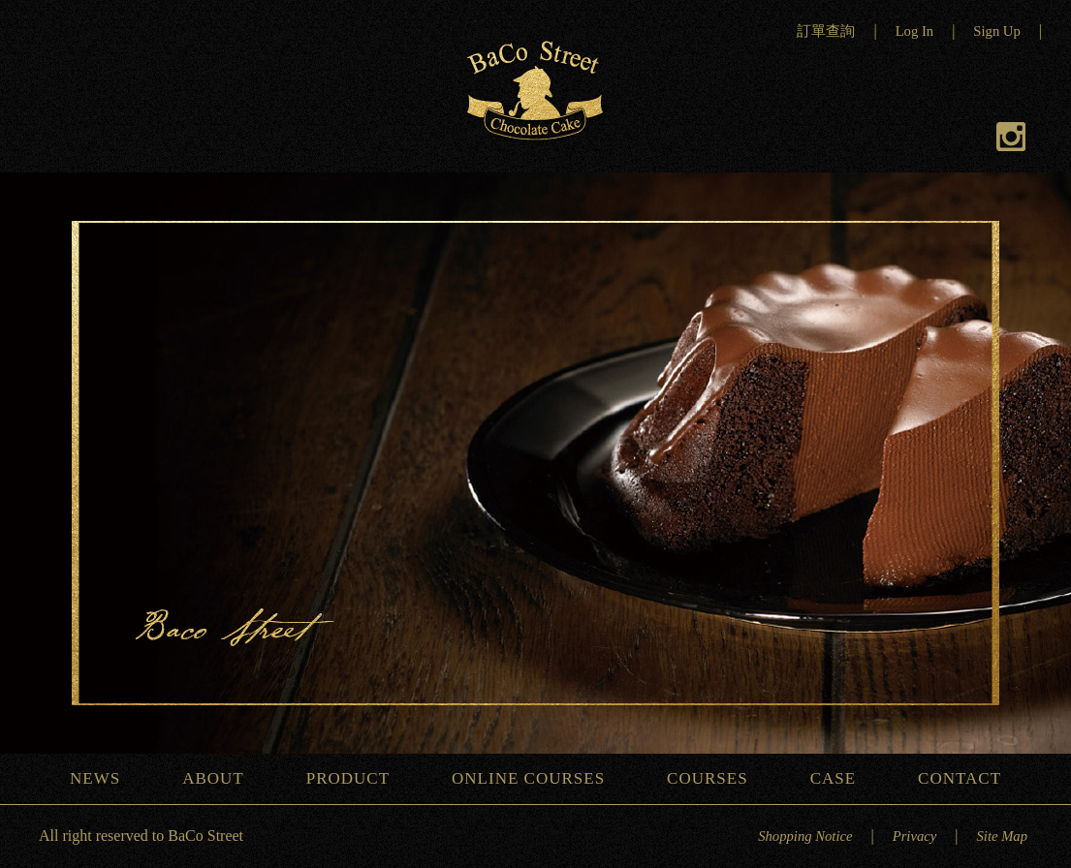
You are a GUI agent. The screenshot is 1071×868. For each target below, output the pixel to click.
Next (1042, 469)
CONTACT (967, 778)
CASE (840, 778)
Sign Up (996, 31)
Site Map (1001, 836)
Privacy (915, 836)
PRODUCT (355, 778)
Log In (914, 31)
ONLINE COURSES (535, 778)
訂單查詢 (826, 31)
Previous (29, 469)
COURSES (715, 778)
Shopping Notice (805, 836)
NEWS (102, 778)
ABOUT (220, 778)
